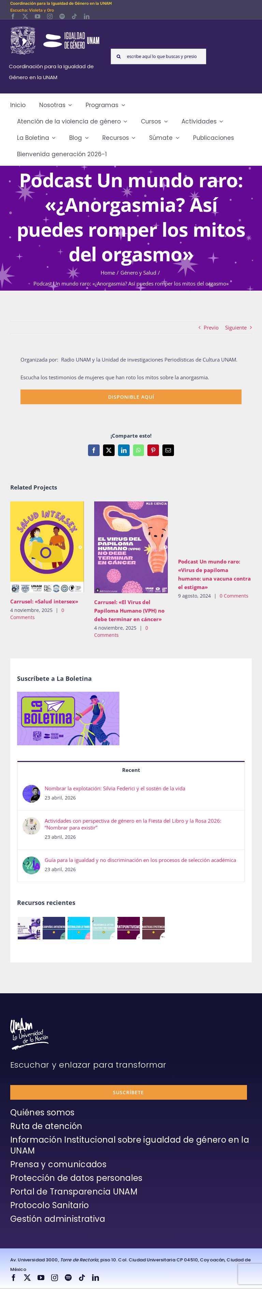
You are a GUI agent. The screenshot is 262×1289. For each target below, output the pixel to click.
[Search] (119, 56)
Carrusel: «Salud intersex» (44, 601)
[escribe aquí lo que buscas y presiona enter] (158, 56)
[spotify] (62, 16)
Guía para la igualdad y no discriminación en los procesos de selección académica (140, 859)
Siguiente (236, 327)
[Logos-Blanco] (55, 27)
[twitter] (25, 16)
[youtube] (37, 16)
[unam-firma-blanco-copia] (29, 1020)
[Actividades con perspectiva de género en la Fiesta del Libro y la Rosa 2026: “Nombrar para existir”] (31, 822)
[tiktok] (74, 16)
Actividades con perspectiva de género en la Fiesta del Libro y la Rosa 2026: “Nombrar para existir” (133, 824)
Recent (131, 769)
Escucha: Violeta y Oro (32, 10)
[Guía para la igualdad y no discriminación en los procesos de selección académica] (31, 862)
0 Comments (234, 595)
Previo (211, 327)
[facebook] (13, 16)
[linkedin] (86, 16)
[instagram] (50, 16)
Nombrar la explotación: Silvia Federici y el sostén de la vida (115, 788)
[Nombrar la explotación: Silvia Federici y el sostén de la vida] (31, 790)
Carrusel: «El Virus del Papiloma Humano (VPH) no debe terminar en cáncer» (129, 610)
